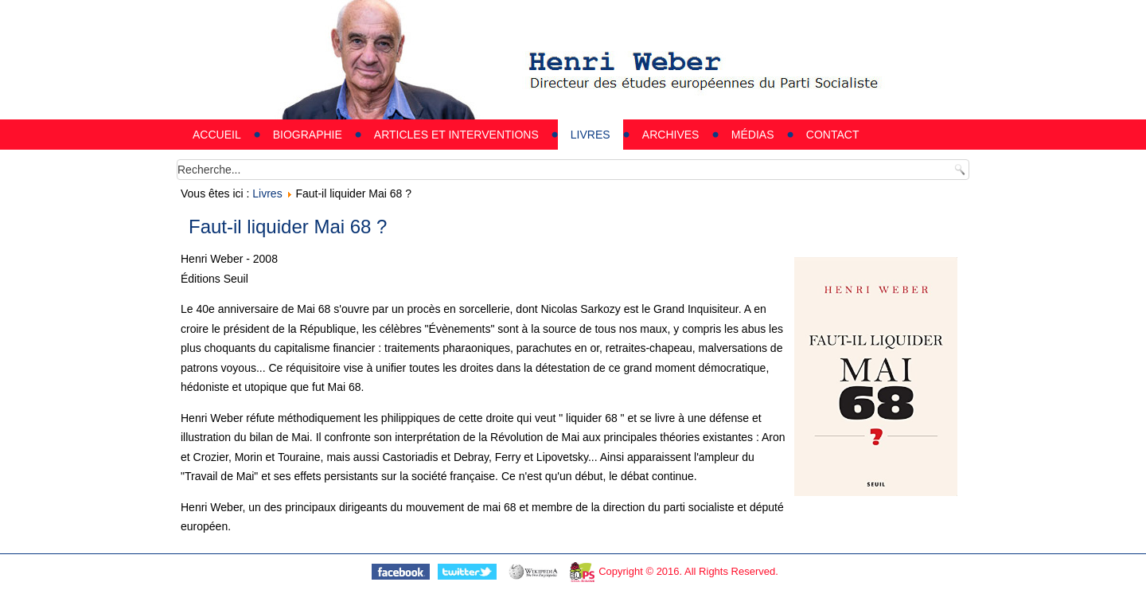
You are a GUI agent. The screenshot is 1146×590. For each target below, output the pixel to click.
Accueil (217, 134)
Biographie (307, 134)
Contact (833, 134)
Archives (671, 134)
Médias (752, 134)
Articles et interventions (456, 134)
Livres (590, 134)
